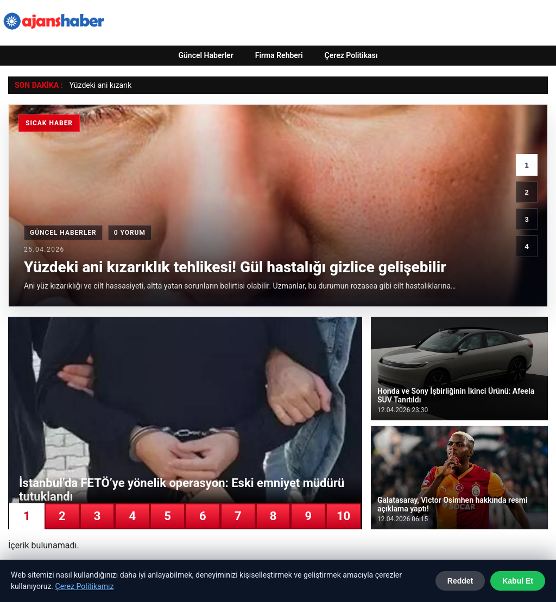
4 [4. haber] (526, 246)
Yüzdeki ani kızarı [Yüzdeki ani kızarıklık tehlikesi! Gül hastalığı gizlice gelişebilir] (99, 85)
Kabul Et (517, 581)
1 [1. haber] (526, 165)
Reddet (460, 581)
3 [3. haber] (526, 219)
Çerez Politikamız (84, 586)
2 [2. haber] (526, 192)
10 (343, 516)
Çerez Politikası (351, 55)
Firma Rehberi (279, 55)
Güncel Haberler (205, 55)
